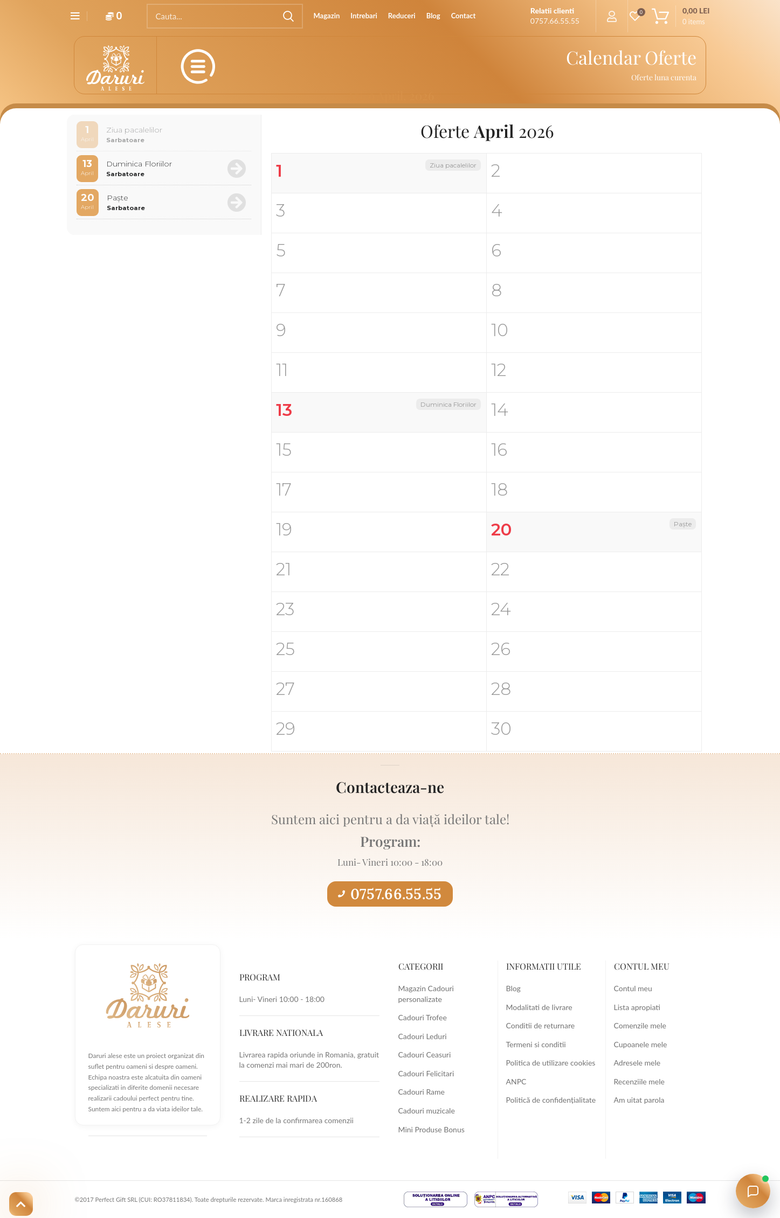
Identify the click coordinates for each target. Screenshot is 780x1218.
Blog (513, 988)
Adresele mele (637, 1062)
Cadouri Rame (421, 1091)
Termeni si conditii (536, 1044)
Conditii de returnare (540, 1025)
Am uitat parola (639, 1099)
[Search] (225, 16)
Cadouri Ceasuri (424, 1054)
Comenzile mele (640, 1025)
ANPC (516, 1081)
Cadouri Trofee (422, 1017)
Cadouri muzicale (426, 1110)
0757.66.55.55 (389, 894)
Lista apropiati (637, 1007)
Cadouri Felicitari (426, 1073)
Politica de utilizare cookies (551, 1062)
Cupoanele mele (640, 1044)
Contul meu (633, 988)
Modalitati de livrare (539, 1007)
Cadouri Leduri (422, 1036)
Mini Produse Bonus (431, 1129)
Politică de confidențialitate (551, 1099)
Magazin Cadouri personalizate (426, 994)
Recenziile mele (639, 1081)
